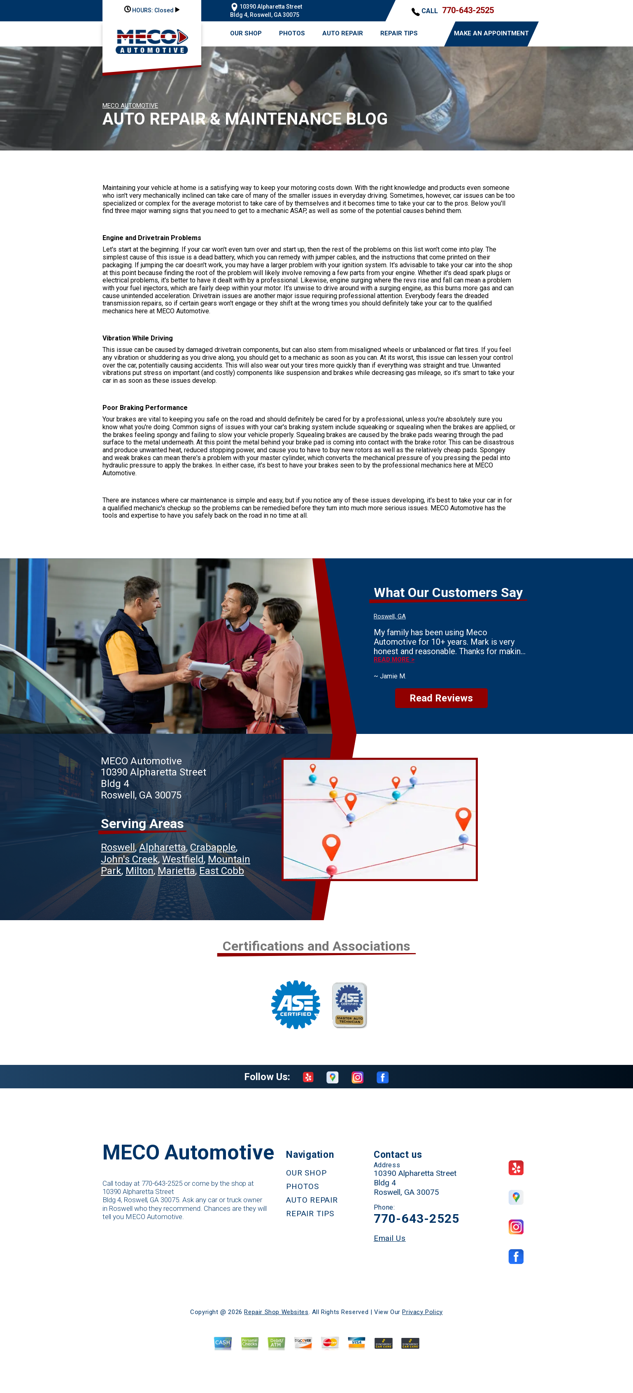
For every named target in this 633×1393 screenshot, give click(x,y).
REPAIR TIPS (399, 33)
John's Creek (129, 859)
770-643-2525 (468, 10)
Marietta (176, 871)
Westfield (183, 859)
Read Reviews (441, 698)
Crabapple (213, 847)
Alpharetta (162, 847)
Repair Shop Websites (276, 1312)
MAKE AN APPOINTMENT (491, 33)
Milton (140, 871)
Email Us (390, 1238)
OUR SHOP (246, 33)
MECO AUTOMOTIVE (130, 105)
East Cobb (221, 871)
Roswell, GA (390, 616)
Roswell (118, 847)
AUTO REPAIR (342, 33)
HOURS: (151, 10)
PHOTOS (292, 33)
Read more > (394, 659)
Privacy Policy (422, 1312)
